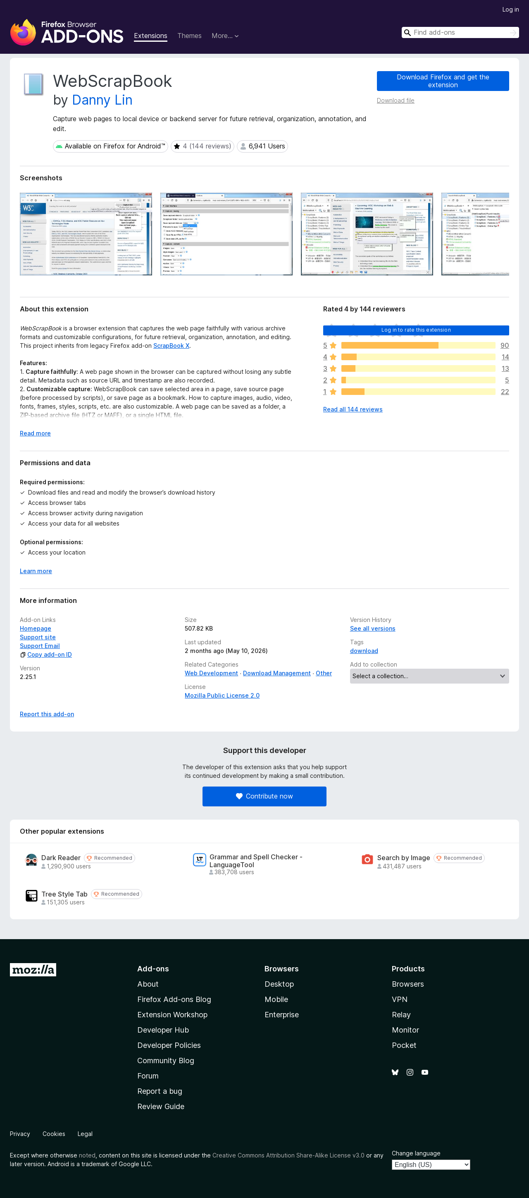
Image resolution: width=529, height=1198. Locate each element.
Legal (85, 1133)
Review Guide (160, 1106)
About (148, 984)
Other (324, 673)
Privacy (20, 1133)
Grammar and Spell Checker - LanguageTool (256, 861)
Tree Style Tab (64, 894)
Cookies (54, 1133)
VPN (399, 999)
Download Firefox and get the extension (443, 81)
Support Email (40, 645)
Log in (511, 9)
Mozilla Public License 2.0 (222, 695)
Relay (401, 1014)
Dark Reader (61, 858)
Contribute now (264, 796)
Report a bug (159, 1091)
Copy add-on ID (46, 654)
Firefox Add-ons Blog (174, 999)
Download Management (277, 673)
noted (87, 1155)
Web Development (211, 673)
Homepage (35, 628)
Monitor (405, 1030)
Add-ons (153, 968)
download (364, 650)
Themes (189, 35)
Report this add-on (47, 713)
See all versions (373, 628)
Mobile (276, 999)
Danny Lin (102, 100)
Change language (416, 1153)
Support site (38, 637)
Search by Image (403, 858)
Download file (396, 100)
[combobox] (460, 32)
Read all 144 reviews (353, 409)
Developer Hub (163, 1030)
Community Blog (165, 1060)
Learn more (36, 570)
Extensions (150, 35)
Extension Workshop (172, 1014)
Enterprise (281, 1014)
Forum (148, 1075)
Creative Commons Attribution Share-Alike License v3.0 (288, 1155)
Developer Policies (169, 1045)
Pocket (404, 1045)
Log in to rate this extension (416, 330)
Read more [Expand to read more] (35, 433)
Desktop (279, 984)
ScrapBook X (171, 345)
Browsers (408, 984)
